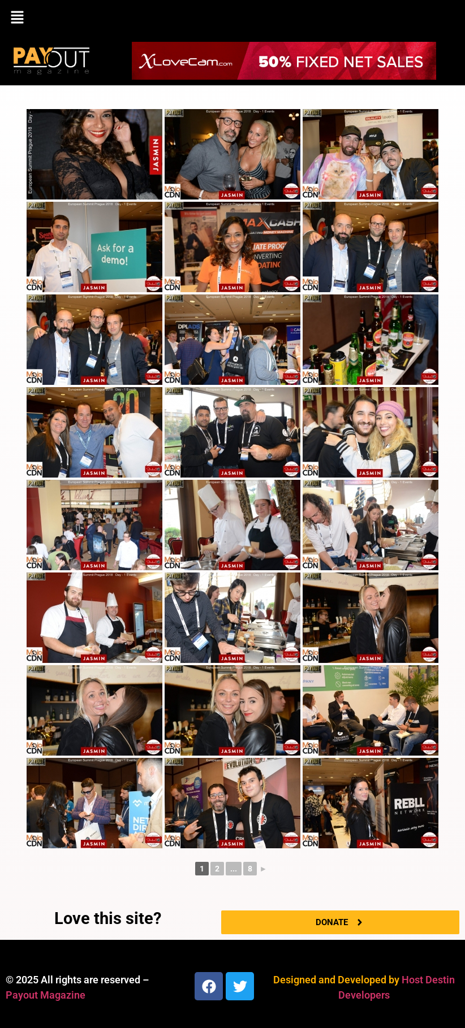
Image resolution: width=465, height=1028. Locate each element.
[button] (232, 18)
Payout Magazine (45, 995)
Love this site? (107, 918)
